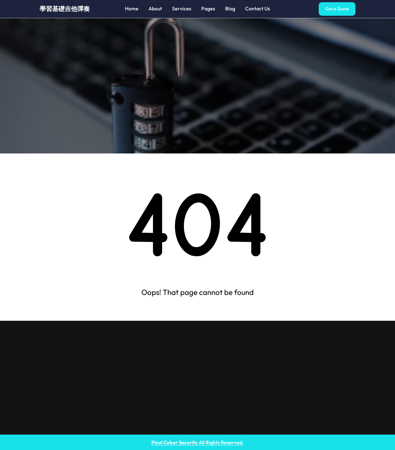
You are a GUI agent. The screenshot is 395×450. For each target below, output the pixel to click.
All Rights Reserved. (197, 442)
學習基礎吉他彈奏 (65, 9)
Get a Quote (337, 9)
